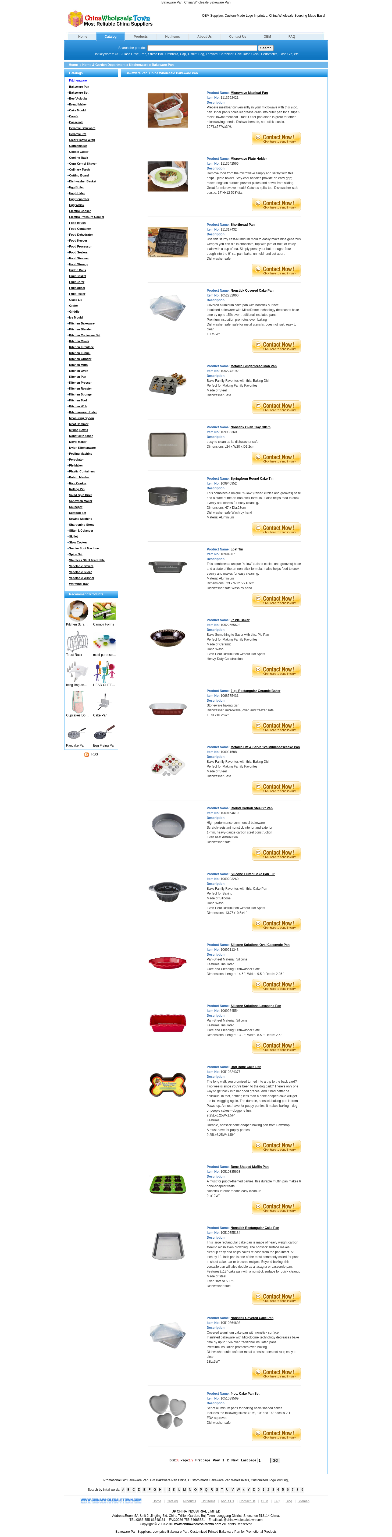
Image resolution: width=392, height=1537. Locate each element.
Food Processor (80, 246)
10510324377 (230, 1072)
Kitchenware (138, 65)
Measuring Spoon (81, 418)
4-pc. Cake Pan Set (245, 1393)
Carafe (73, 116)
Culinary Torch (79, 169)
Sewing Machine (80, 518)
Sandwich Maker (80, 501)
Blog (289, 1501)
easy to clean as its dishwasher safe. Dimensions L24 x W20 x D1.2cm (233, 444)
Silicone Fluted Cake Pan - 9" (253, 874)
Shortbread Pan (243, 225)
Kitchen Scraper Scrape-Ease (77, 624)
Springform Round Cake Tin (252, 478)
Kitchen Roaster (80, 388)
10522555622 (230, 625)
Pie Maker (76, 465)
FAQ (291, 36)
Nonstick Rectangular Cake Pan (255, 1228)
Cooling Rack (78, 157)
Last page (248, 1460)
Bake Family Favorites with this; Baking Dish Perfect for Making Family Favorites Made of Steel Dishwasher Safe (238, 388)
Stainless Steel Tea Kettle (87, 560)
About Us (204, 36)
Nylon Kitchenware (82, 447)
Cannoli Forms (103, 624)
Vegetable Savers (81, 566)
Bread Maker (78, 104)
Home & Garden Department (104, 65)
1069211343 (229, 950)
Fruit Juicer (77, 287)
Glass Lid (76, 299)
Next (234, 1460)
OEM (267, 36)
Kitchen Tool (78, 400)
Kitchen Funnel (79, 353)
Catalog (110, 36)
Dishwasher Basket (82, 181)
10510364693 (230, 1323)
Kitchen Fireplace (81, 347)
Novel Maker (78, 441)
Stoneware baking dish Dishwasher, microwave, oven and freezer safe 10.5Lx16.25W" (240, 710)
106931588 (228, 752)
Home (82, 36)
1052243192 (229, 371)
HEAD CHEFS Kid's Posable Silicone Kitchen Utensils (104, 685)
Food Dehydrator (81, 234)
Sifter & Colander (81, 530)
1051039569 (229, 1398)
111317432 (228, 229)
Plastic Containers (82, 471)
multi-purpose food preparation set (104, 655)
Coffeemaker (78, 145)
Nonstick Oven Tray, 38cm (251, 427)
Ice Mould (76, 317)
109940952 (228, 483)
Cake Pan (100, 715)
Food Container (80, 228)
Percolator (76, 459)
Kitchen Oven (78, 370)
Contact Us (237, 36)
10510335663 (230, 1172)
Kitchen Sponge (80, 394)
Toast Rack (74, 655)
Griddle (74, 311)
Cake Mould (77, 110)
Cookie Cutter (78, 151)
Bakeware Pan (163, 65)
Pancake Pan (75, 745)
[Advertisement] (91, 792)
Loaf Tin (237, 549)
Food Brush (77, 222)
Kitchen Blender (80, 329)
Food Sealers (78, 252)
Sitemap (303, 1501)
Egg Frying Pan (104, 745)
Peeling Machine (80, 453)
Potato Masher (79, 477)
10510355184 (230, 1233)
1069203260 (229, 879)
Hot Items (172, 36)
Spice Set (76, 554)
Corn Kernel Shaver (83, 163)
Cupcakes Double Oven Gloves (77, 715)
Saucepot (76, 506)
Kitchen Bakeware (82, 323)
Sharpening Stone (81, 524)
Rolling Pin (76, 489)
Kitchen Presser (80, 382)
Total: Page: (180, 1460)
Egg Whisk (76, 205)
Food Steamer (79, 258)
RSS (91, 754)
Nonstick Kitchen (81, 435)
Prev (216, 1460)
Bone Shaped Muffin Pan (250, 1167)
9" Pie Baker (240, 620)
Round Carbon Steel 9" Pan (252, 808)
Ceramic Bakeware (82, 128)
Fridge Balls (77, 270)
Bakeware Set (78, 92)
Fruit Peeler (77, 293)
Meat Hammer (78, 424)
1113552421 (229, 98)
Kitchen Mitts (78, 364)
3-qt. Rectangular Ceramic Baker (255, 691)
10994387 (227, 554)
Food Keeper (78, 240)
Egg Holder (77, 193)
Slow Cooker (78, 542)
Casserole (76, 122)
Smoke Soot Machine (84, 548)
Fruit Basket (77, 276)
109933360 (228, 432)
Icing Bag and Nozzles (77, 685)
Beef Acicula (78, 98)
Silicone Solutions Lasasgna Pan (256, 1006)
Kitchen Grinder (80, 359)
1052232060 (229, 295)
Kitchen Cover (79, 341)
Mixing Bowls (78, 430)
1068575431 (229, 696)
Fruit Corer (76, 282)
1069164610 (229, 813)
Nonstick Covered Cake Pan (252, 290)
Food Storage (78, 264)
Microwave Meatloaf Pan (249, 93)
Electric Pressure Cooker (86, 216)
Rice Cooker (77, 483)
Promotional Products (261, 1532)
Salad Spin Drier (80, 495)
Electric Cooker (80, 211)
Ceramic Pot (77, 134)
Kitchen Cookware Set (84, 335)
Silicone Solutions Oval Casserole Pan (260, 945)
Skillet (73, 536)
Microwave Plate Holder (249, 159)
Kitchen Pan (77, 376)
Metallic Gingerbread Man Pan (254, 366)
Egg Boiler (76, 187)
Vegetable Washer (81, 578)
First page (202, 1460)
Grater (73, 305)
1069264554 (229, 1011)
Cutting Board (79, 175)
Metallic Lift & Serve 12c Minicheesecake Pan (265, 747)
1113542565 (229, 163)
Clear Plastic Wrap (82, 140)
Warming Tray (78, 583)
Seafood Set (77, 512)
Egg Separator (79, 199)
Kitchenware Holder (83, 412)
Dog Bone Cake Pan (246, 1067)
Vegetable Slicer (80, 572)
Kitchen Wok (78, 406)
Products (141, 36)
